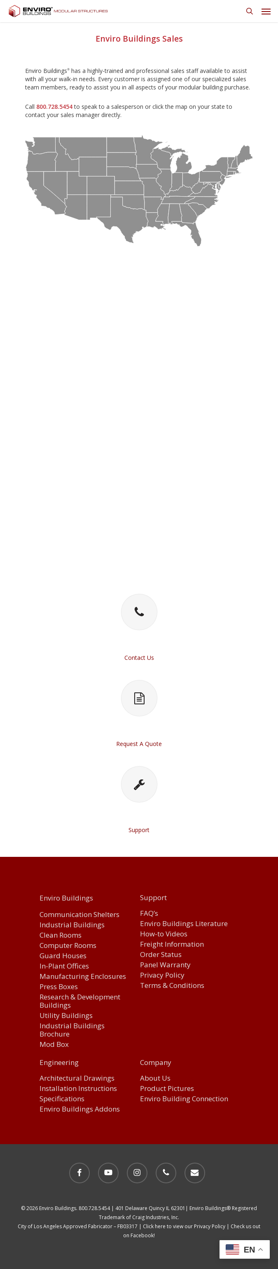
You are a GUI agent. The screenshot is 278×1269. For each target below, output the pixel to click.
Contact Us (139, 657)
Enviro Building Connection (184, 1099)
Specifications (62, 1099)
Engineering (59, 1063)
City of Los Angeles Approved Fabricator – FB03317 (78, 1226)
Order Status (161, 954)
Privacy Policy (162, 975)
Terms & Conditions (172, 985)
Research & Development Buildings (80, 1001)
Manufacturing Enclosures (83, 976)
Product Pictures (167, 1088)
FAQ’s (149, 913)
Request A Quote (139, 744)
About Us (155, 1078)
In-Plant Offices (64, 966)
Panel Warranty (165, 965)
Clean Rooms (61, 935)
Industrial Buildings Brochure (72, 1030)
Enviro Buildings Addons (80, 1109)
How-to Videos (163, 934)
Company (155, 1063)
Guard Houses (63, 956)
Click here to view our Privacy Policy (184, 1226)
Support (139, 830)
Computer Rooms (68, 945)
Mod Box (54, 1044)
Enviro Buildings (66, 898)
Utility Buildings (66, 1015)
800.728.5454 (54, 106)
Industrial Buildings (72, 925)
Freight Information (172, 944)
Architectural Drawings (77, 1078)
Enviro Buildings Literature (184, 923)
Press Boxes (59, 987)
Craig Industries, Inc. (155, 1217)
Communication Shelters (79, 914)
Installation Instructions (78, 1088)
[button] (266, 11)
